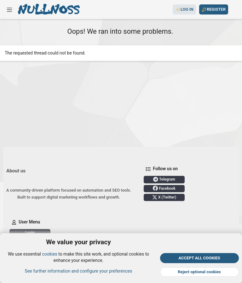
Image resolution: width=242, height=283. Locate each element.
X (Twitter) (164, 197)
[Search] (233, 9)
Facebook (164, 188)
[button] (9, 9)
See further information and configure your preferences (78, 270)
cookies (49, 254)
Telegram (164, 179)
